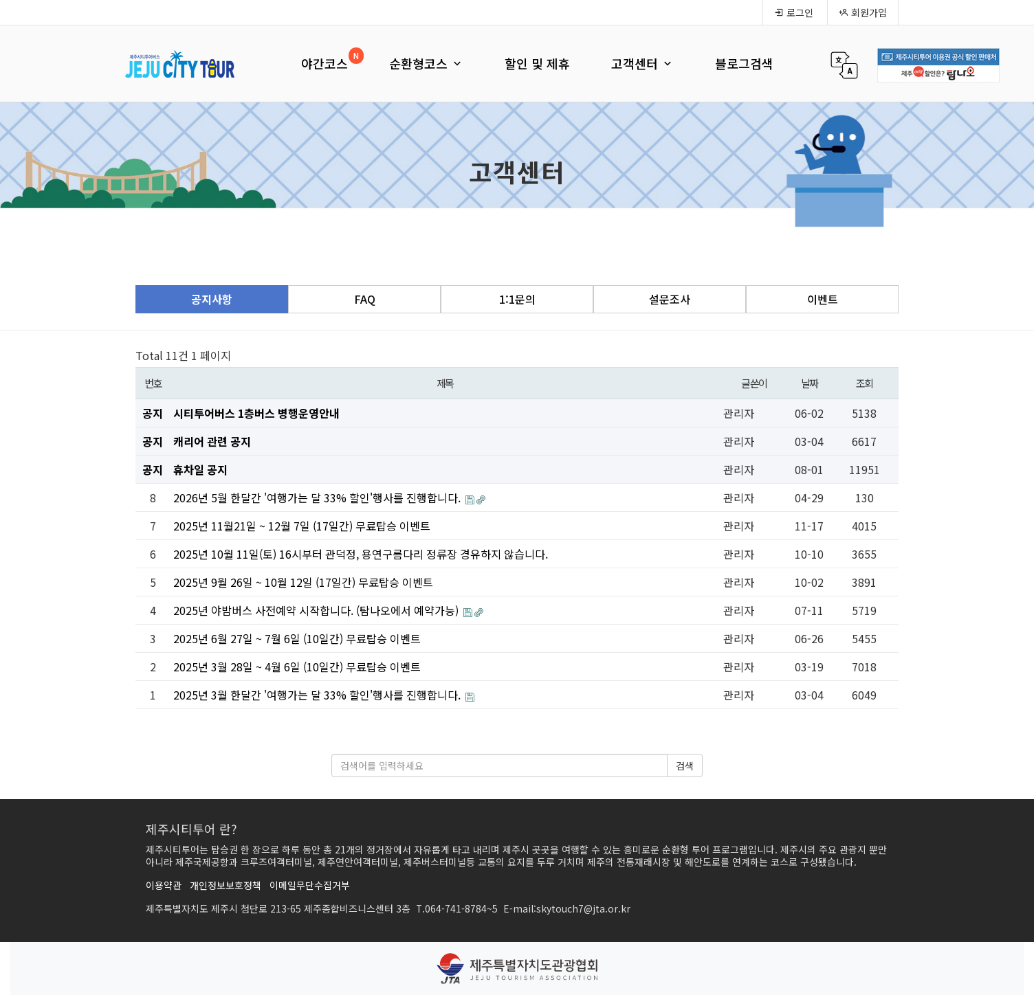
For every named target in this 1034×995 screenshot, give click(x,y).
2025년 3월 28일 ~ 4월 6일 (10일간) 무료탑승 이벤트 (297, 666)
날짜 (809, 382)
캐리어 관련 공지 (212, 441)
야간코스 (324, 63)
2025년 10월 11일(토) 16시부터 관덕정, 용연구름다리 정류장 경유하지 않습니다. (360, 554)
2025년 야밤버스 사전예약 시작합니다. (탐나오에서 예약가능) (317, 610)
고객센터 (642, 63)
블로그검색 (744, 63)
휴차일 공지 (200, 469)
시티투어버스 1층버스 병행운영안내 (256, 413)
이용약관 (164, 885)
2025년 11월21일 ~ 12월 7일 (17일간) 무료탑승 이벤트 (301, 525)
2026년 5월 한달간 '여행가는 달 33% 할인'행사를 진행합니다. (318, 497)
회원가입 (863, 12)
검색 (685, 765)
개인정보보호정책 (225, 885)
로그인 (793, 12)
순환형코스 (426, 63)
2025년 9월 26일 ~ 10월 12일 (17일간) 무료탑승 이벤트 (303, 582)
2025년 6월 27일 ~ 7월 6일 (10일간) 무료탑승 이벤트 (297, 638)
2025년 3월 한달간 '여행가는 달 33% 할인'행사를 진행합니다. (318, 694)
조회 (864, 382)
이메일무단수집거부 (310, 885)
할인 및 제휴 (537, 63)
